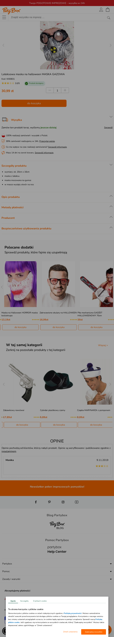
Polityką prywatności (73, 613)
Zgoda (13, 601)
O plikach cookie (40, 601)
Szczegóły (24, 601)
